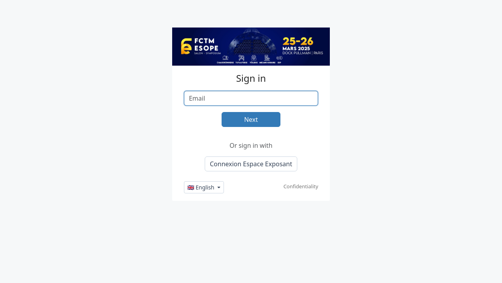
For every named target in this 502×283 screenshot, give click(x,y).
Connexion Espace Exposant (251, 164)
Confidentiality (301, 186)
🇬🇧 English (201, 187)
